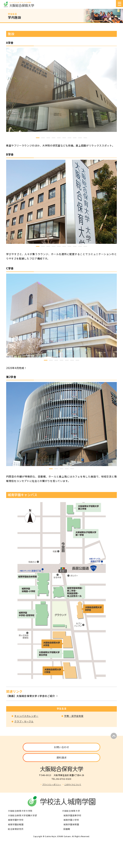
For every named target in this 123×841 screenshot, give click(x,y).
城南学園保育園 (71, 824)
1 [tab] (37, 246)
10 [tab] (85, 246)
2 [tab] (43, 246)
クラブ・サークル (23, 721)
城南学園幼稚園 (16, 824)
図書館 (66, 828)
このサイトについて (72, 784)
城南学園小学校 (71, 819)
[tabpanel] (61, 90)
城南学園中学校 (16, 819)
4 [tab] (53, 246)
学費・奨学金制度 (73, 716)
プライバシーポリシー (51, 784)
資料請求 (61, 757)
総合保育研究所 (16, 828)
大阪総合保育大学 (71, 810)
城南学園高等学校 (72, 815)
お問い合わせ (61, 747)
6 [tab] (64, 246)
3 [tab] (48, 246)
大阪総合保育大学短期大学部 (22, 815)
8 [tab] (74, 246)
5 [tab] (59, 246)
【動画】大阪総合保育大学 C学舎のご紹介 (30, 696)
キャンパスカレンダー (26, 716)
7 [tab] (69, 246)
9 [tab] (80, 246)
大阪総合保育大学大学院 (20, 810)
